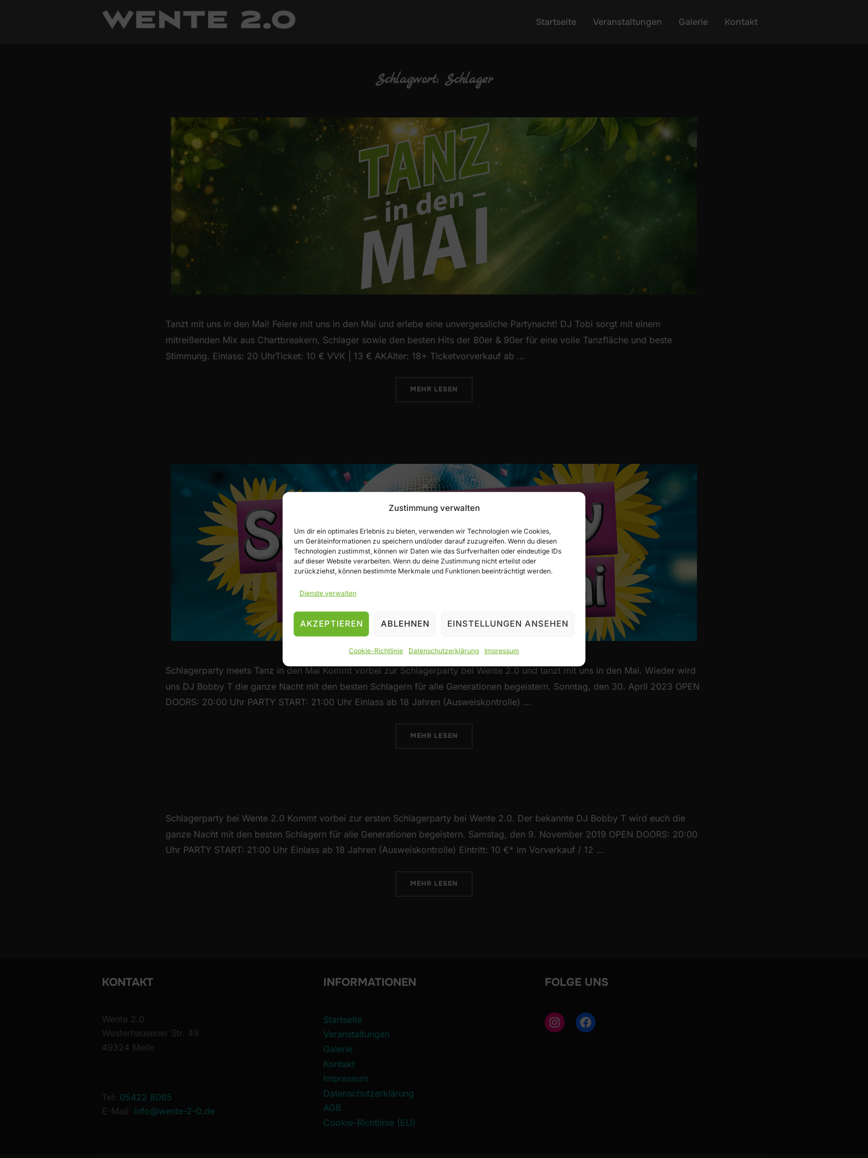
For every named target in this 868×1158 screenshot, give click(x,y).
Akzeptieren (331, 623)
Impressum (501, 651)
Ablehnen (405, 623)
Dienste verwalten (327, 593)
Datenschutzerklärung (444, 651)
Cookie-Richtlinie (376, 651)
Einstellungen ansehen (508, 623)
